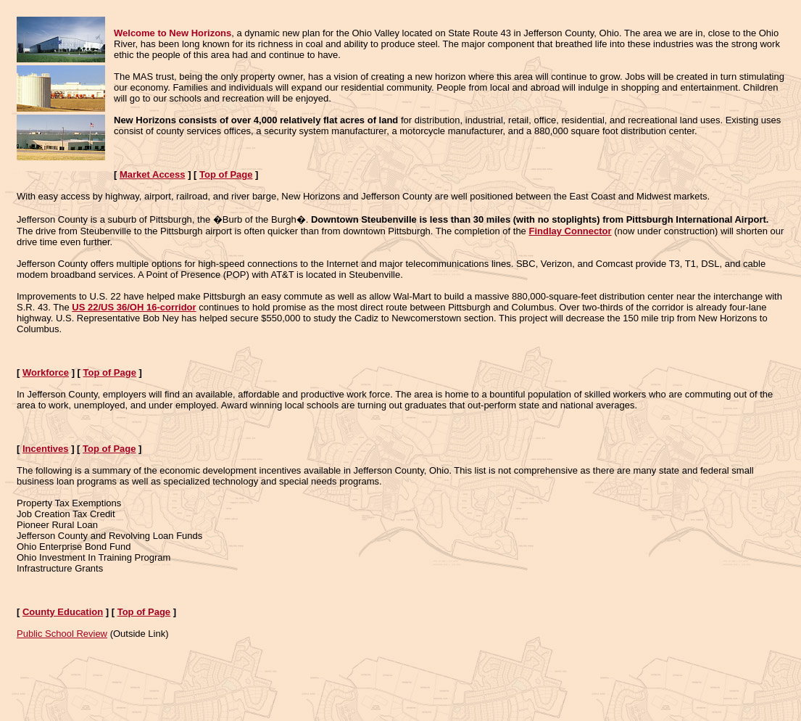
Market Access (153, 174)
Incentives (45, 448)
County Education (62, 611)
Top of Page (225, 174)
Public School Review (62, 633)
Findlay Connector (569, 231)
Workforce (45, 372)
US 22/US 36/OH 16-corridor (134, 307)
